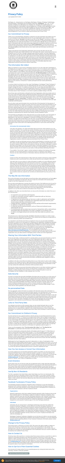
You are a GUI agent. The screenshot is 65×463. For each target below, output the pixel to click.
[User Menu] (55, 6)
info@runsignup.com (13, 357)
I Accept (57, 460)
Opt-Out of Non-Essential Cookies (19, 453)
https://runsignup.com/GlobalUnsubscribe (18, 230)
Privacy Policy (41, 461)
